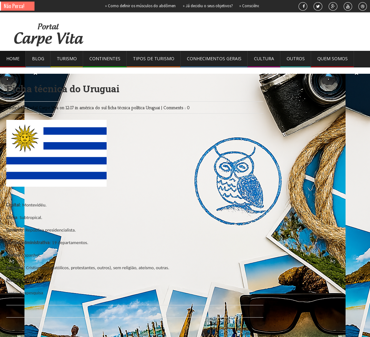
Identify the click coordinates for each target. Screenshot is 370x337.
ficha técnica (119, 107)
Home (12, 59)
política (138, 107)
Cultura (264, 59)
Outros (296, 59)
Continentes (104, 59)
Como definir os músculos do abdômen (142, 5)
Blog (38, 59)
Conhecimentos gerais (214, 59)
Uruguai (153, 107)
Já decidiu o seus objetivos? (209, 5)
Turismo (67, 59)
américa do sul (93, 107)
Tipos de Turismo (153, 59)
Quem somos (332, 59)
